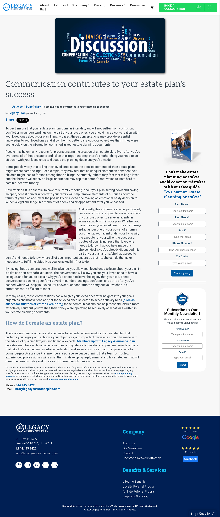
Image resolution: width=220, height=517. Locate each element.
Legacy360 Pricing (135, 496)
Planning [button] (79, 5)
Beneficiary (33, 106)
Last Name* (182, 217)
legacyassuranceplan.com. (63, 379)
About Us (129, 443)
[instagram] (45, 465)
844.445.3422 (25, 385)
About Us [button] (44, 7)
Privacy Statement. (147, 506)
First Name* (182, 204)
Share (10, 119)
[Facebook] (18, 465)
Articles (17, 106)
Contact (128, 453)
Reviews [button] (116, 5)
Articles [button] (59, 5)
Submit (182, 365)
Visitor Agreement (121, 506)
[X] (36, 465)
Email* (182, 230)
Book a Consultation (174, 7)
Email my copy (182, 273)
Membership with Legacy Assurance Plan (106, 341)
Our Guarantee (132, 448)
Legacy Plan (17, 113)
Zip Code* (182, 256)
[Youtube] (27, 465)
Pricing (99, 5)
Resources (138, 5)
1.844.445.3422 (25, 448)
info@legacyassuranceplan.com (37, 389)
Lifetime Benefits (134, 481)
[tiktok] (54, 465)
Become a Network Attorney (142, 458)
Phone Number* (182, 243)
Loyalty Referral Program (139, 486)
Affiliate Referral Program (139, 491)
